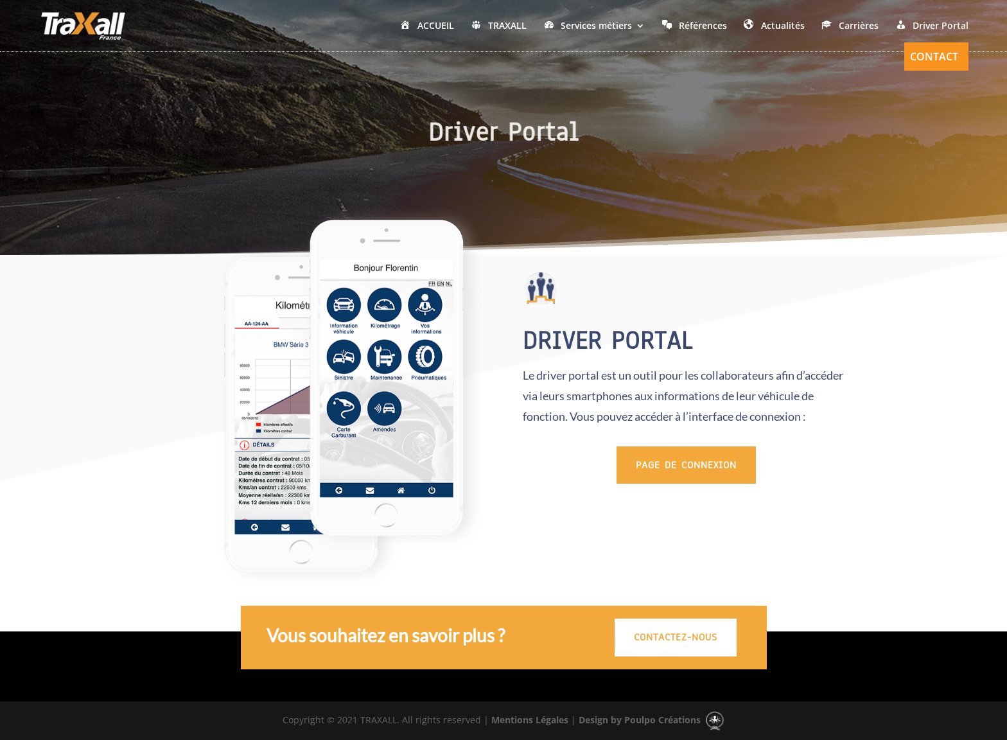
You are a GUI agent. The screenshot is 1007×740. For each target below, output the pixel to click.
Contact (934, 57)
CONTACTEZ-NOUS (675, 637)
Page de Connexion (686, 465)
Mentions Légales (528, 720)
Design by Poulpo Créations (652, 720)
